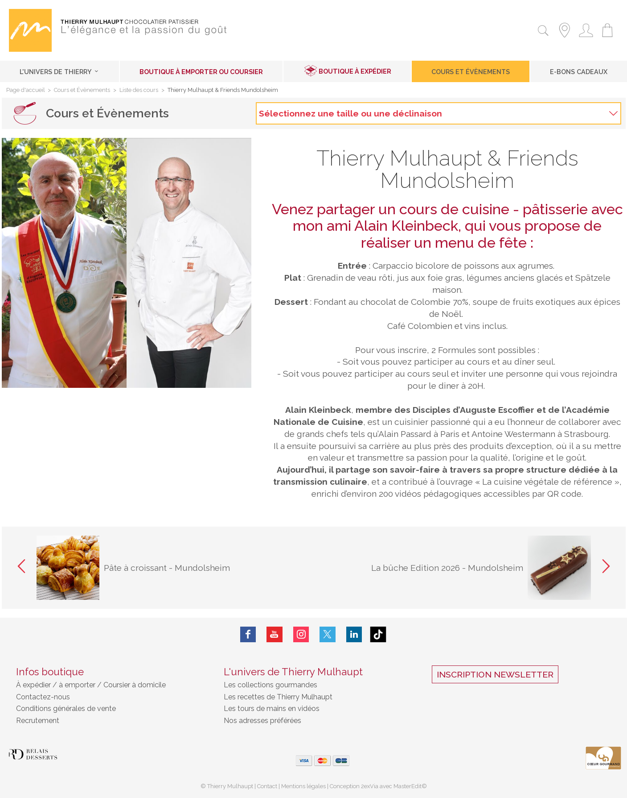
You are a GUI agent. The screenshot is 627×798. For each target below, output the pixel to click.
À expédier (34, 685)
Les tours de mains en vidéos (272, 708)
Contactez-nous (43, 697)
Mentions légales (303, 786)
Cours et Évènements (470, 71)
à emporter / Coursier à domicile (111, 685)
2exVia (370, 786)
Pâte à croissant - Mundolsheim (167, 568)
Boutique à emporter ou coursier (201, 71)
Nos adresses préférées (262, 720)
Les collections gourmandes (270, 685)
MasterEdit (407, 786)
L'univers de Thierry (59, 71)
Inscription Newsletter (495, 674)
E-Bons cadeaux (578, 71)
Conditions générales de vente (66, 708)
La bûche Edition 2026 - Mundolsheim (447, 568)
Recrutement (37, 720)
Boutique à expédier (355, 71)
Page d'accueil (25, 90)
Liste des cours (138, 90)
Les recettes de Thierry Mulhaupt (278, 697)
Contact (267, 786)
